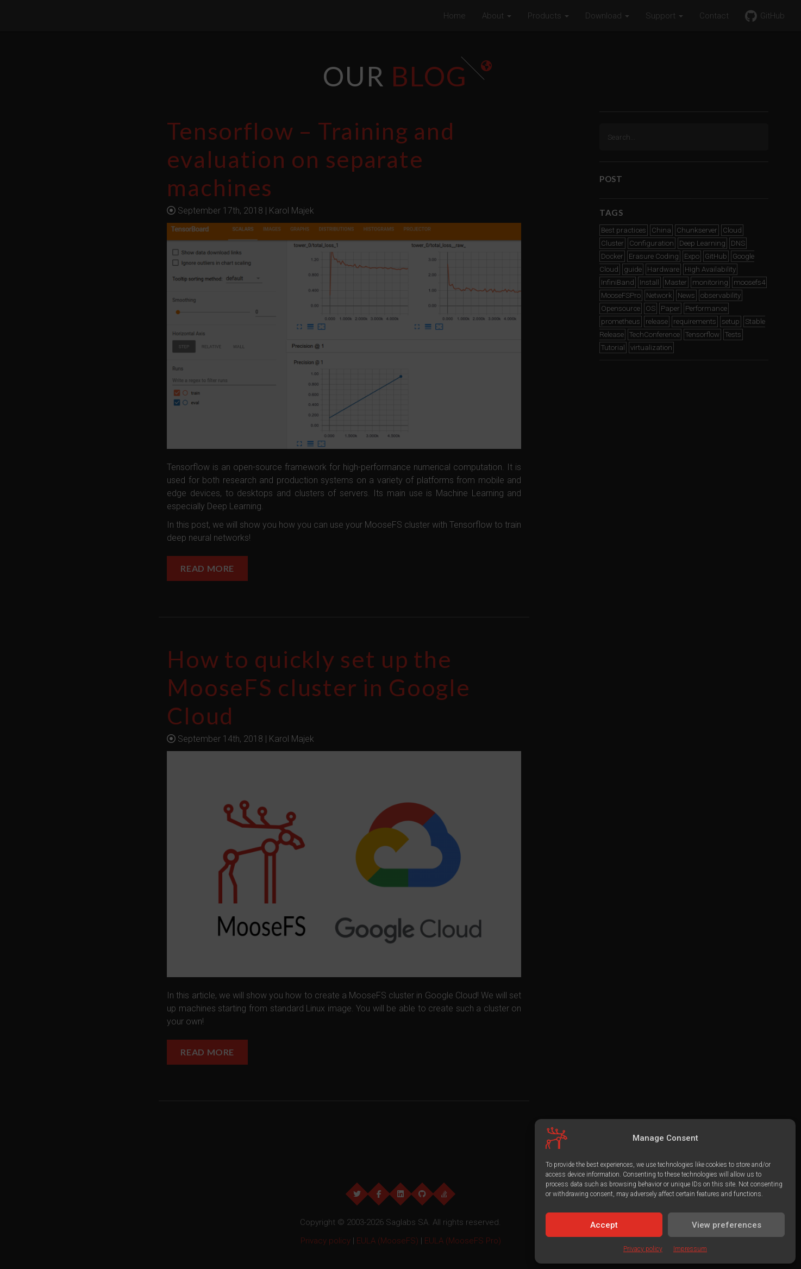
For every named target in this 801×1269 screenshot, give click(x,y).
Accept (604, 1225)
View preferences (726, 1225)
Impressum (690, 1249)
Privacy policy (642, 1249)
